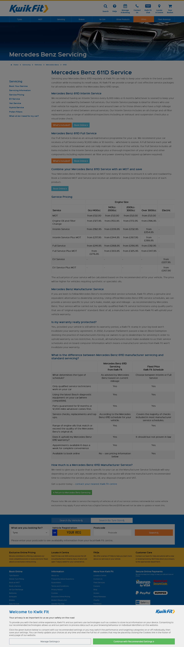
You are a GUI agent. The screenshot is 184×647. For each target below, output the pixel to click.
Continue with (134, 641)
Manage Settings (50, 641)
